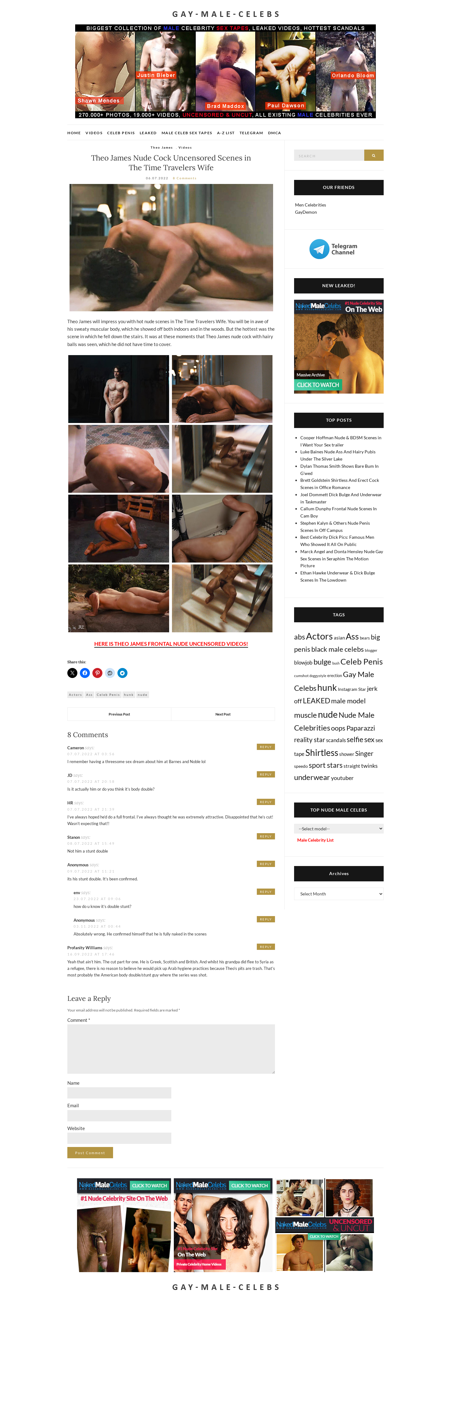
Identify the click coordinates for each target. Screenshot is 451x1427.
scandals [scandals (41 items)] (336, 740)
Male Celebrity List (315, 840)
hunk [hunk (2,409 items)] (327, 687)
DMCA (275, 132)
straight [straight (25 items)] (352, 766)
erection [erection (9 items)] (334, 675)
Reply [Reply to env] (266, 892)
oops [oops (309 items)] (338, 728)
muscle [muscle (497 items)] (305, 715)
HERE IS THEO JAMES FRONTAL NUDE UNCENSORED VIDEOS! (171, 643)
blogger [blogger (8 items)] (371, 650)
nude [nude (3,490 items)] (328, 714)
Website (76, 1128)
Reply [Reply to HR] (266, 802)
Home (74, 132)
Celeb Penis (121, 132)
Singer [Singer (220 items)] (364, 753)
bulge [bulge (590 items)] (322, 661)
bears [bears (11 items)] (365, 637)
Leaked (148, 132)
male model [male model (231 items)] (348, 701)
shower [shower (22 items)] (346, 754)
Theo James (162, 147)
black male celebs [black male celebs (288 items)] (337, 649)
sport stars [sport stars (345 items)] (326, 765)
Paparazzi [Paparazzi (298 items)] (360, 728)
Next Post (223, 714)
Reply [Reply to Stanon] (266, 836)
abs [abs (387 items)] (299, 636)
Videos (94, 132)
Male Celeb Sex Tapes (187, 132)
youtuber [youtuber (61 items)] (342, 777)
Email (73, 1105)
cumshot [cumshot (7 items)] (301, 675)
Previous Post (119, 714)
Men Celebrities (310, 204)
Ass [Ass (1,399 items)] (352, 636)
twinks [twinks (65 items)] (369, 765)
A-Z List (226, 132)
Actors (75, 694)
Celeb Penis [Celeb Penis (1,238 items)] (361, 661)
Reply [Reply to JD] (266, 774)
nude (143, 694)
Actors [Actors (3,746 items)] (319, 635)
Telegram (251, 132)
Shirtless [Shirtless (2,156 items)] (321, 752)
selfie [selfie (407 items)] (355, 739)
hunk (129, 694)
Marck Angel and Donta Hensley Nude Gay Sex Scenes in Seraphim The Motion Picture (341, 558)
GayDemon (306, 212)
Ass (89, 694)
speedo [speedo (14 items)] (301, 766)
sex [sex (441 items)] (369, 739)
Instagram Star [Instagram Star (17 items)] (352, 689)
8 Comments (185, 178)
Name (73, 1083)
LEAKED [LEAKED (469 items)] (316, 700)
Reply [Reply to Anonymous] (266, 864)
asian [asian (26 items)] (339, 637)
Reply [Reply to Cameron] (266, 747)
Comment (78, 1020)
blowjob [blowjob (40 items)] (303, 663)
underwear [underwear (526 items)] (312, 777)
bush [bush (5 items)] (336, 663)
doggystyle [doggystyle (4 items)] (317, 676)
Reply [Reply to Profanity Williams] (266, 947)
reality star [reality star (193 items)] (309, 739)
